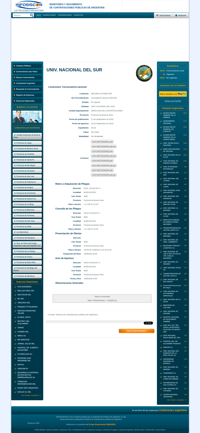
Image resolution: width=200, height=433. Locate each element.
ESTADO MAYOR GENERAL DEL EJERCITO (169, 129)
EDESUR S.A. (168, 347)
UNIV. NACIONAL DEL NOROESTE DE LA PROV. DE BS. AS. (171, 353)
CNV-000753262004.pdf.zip (103, 175)
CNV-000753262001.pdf (102, 142)
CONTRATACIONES (65, 15)
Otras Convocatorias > (136, 331)
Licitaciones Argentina (126, 430)
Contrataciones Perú (79, 430)
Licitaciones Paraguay (110, 430)
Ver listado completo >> (31, 395)
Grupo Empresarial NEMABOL (102, 424)
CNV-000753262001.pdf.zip (103, 146)
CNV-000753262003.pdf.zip (103, 165)
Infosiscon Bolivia (52, 430)
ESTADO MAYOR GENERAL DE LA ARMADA (169, 115)
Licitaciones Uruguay (94, 430)
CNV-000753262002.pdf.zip (103, 156)
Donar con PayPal (173, 101)
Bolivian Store (139, 430)
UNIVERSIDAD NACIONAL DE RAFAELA (168, 361)
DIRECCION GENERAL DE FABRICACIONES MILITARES (171, 222)
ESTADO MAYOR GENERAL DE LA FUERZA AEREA (169, 137)
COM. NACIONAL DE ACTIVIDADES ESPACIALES (170, 293)
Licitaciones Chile (65, 430)
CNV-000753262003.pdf (102, 160)
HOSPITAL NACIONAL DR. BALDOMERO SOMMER (171, 319)
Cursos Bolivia (160, 430)
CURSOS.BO (149, 430)
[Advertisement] (100, 40)
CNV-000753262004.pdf (102, 170)
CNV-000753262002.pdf (102, 151)
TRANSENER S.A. (169, 373)
